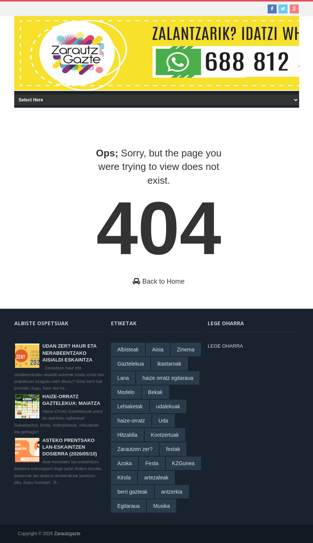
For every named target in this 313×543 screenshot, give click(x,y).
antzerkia (172, 492)
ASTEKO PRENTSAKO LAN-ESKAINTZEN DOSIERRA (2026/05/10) (69, 447)
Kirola (124, 478)
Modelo (126, 392)
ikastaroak (169, 364)
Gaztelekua (130, 364)
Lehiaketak (130, 406)
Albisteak (128, 350)
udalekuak (168, 406)
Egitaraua (128, 506)
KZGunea (183, 463)
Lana (123, 378)
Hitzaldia (127, 435)
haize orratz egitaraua (167, 378)
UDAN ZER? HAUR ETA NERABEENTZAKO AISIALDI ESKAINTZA (69, 352)
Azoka (124, 463)
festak (173, 449)
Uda (163, 421)
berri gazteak (132, 492)
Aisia (157, 350)
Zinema (186, 350)
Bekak (155, 392)
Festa (152, 463)
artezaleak (156, 478)
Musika (161, 506)
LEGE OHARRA (225, 346)
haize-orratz (131, 421)
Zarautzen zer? (135, 449)
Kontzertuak (165, 435)
